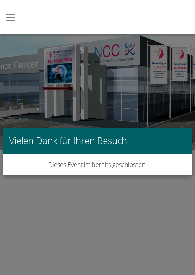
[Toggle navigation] (10, 17)
